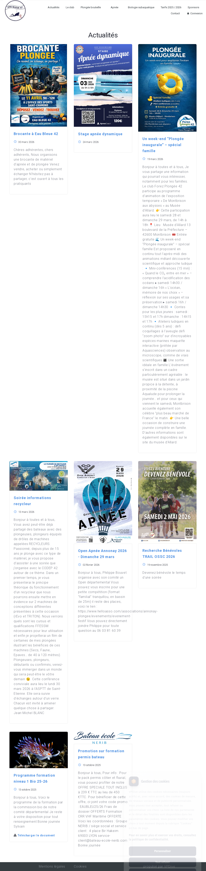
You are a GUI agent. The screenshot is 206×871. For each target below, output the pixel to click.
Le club (70, 7)
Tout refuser (162, 845)
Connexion (194, 13)
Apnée (114, 7)
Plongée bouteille (91, 7)
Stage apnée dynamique (100, 134)
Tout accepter (162, 856)
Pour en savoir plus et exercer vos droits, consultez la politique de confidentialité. (162, 820)
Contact (175, 13)
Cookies (80, 866)
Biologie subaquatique (141, 7)
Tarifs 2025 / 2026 (171, 7)
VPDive (169, 866)
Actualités (53, 7)
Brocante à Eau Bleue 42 (36, 134)
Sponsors (193, 7)
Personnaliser (162, 834)
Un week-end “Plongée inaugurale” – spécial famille (163, 145)
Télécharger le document (34, 835)
